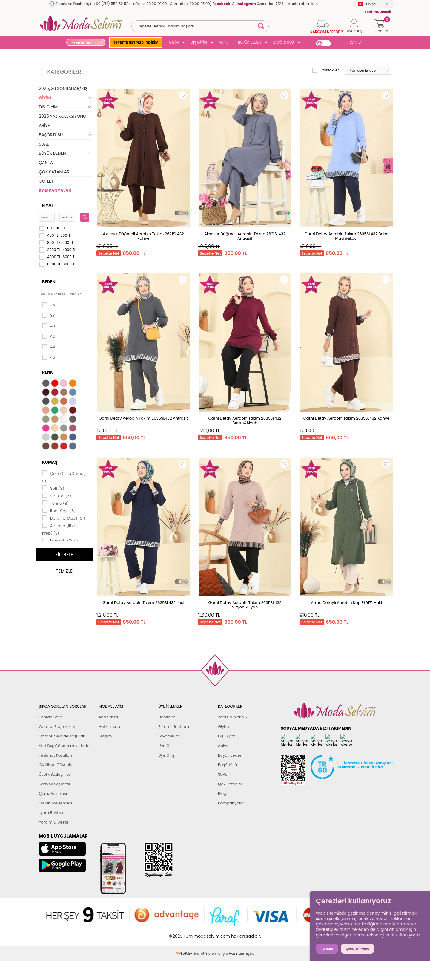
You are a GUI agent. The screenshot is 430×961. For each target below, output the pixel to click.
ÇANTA (355, 42)
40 (48, 326)
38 (48, 316)
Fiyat (48, 205)
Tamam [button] (327, 948)
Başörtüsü (227, 765)
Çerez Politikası (53, 793)
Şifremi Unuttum (173, 726)
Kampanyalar (231, 803)
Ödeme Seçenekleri (57, 726)
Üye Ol (164, 746)
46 (48, 357)
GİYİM (174, 42)
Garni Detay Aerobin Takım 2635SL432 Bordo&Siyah (245, 420)
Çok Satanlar (230, 784)
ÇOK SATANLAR (54, 172)
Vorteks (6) (56, 495)
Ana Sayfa (108, 717)
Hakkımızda (109, 726)
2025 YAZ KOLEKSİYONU (62, 116)
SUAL (44, 144)
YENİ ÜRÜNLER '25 (87, 42)
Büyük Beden (230, 755)
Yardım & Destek (54, 822)
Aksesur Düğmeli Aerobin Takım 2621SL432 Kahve (143, 236)
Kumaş (49, 462)
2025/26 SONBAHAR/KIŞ (63, 88)
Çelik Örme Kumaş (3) (63, 477)
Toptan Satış (51, 717)
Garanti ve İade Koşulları (62, 736)
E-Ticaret (196, 933)
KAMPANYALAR (55, 190)
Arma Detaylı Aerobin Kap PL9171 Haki (346, 602)
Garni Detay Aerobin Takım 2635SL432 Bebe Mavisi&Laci (346, 236)
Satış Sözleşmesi (54, 784)
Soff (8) (53, 488)
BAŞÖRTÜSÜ (283, 42)
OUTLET (46, 181)
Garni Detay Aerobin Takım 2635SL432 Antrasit (143, 418)
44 (48, 347)
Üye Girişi (167, 755)
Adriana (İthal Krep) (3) (59, 529)
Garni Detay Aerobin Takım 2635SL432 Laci (143, 602)
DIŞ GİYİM (199, 42)
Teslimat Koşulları (55, 755)
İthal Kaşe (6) (59, 510)
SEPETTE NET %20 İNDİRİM (136, 42)
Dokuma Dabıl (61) (63, 518)
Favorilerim (168, 736)
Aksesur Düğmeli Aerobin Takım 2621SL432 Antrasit (244, 236)
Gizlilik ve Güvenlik (56, 765)
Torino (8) (55, 503)
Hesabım (166, 717)
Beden (49, 282)
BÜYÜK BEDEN (249, 42)
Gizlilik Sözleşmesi (55, 803)
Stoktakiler (325, 70)
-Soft (182, 933)
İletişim (105, 736)
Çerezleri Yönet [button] (357, 948)
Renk (47, 372)
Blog (222, 793)
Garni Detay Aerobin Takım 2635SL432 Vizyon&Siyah (245, 605)
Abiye (223, 746)
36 (48, 305)
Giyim (223, 726)
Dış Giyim (227, 736)
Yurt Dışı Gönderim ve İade (64, 746)
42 (48, 336)
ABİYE (223, 42)
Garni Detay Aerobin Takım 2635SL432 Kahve (346, 418)
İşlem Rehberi (51, 812)
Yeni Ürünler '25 (232, 717)
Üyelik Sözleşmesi (55, 774)
